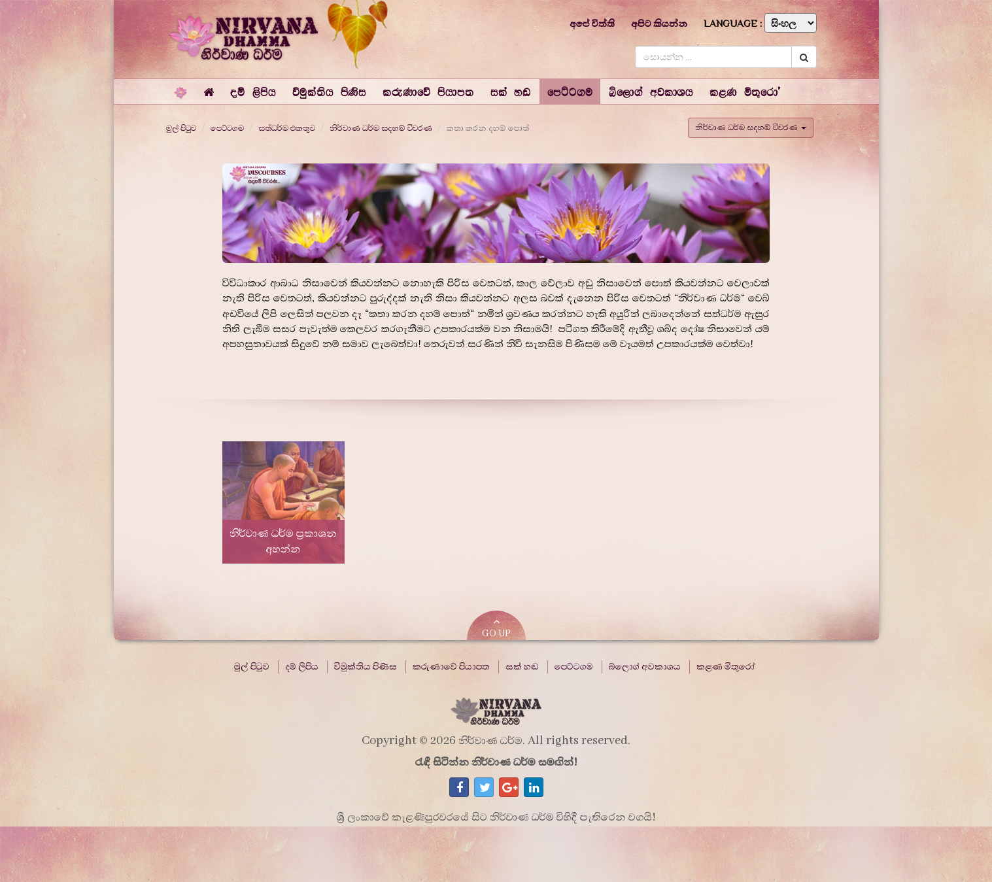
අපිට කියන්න (659, 24)
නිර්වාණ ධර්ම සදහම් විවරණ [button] (750, 127)
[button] (252, 91)
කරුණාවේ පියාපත (451, 666)
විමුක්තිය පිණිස (365, 666)
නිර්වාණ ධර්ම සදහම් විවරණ (381, 128)
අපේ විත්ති (592, 24)
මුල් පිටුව (181, 128)
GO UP (496, 628)
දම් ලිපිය (301, 666)
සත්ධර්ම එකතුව (286, 128)
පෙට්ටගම (227, 128)
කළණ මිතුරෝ (725, 666)
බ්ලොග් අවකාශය (645, 666)
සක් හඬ (522, 666)
